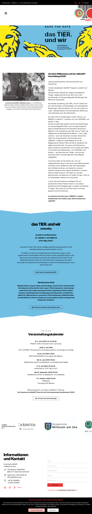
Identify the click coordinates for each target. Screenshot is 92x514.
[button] (6, 13)
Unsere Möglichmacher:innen (8, 426)
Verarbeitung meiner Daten (66, 490)
